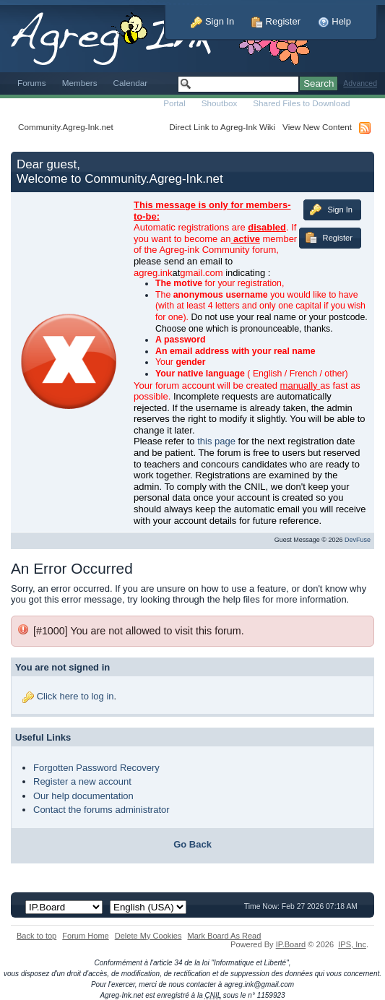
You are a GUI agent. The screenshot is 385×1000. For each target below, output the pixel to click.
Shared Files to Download (301, 103)
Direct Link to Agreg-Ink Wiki (222, 127)
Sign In (212, 21)
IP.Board (291, 944)
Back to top (36, 935)
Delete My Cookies (148, 935)
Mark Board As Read (224, 935)
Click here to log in (75, 696)
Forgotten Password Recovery (96, 767)
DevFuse (358, 539)
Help (334, 21)
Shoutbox (220, 103)
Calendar (130, 82)
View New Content (317, 127)
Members (80, 82)
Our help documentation (83, 795)
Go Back (192, 844)
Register (275, 21)
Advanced (360, 83)
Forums (31, 82)
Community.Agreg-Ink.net (65, 127)
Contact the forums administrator (101, 809)
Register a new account (82, 781)
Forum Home (85, 935)
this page (216, 441)
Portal (174, 103)
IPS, (352, 944)
